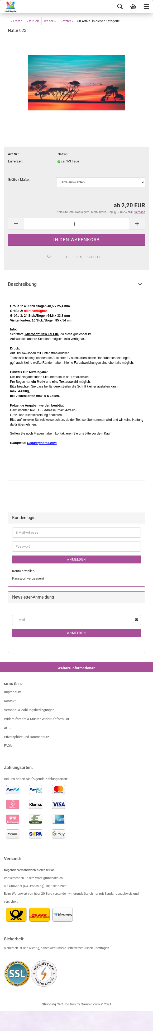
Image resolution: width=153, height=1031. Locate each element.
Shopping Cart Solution (59, 1004)
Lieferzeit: (15, 161)
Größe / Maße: (19, 179)
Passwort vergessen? (28, 578)
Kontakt (10, 701)
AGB (7, 728)
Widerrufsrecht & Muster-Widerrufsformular (36, 719)
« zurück (33, 21)
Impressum (12, 692)
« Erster (16, 21)
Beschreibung (22, 284)
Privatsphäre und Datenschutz (26, 737)
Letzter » (67, 21)
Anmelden (76, 559)
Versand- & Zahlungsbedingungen (29, 710)
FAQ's (8, 746)
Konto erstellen (23, 571)
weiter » (50, 21)
